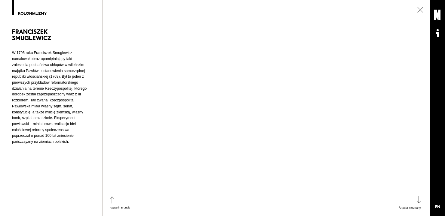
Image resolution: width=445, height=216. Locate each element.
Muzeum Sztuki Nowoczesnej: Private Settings (437, 15)
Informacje (437, 33)
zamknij (420, 9)
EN (437, 206)
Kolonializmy (33, 13)
